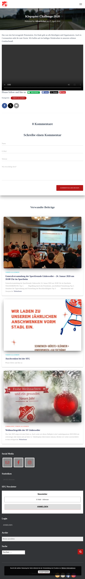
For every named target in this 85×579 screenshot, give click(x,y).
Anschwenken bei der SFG (17, 358)
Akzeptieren (44, 572)
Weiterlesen (18, 291)
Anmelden (7, 525)
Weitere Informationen (68, 568)
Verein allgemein (18, 98)
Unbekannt (9, 426)
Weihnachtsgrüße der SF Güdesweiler (22, 430)
